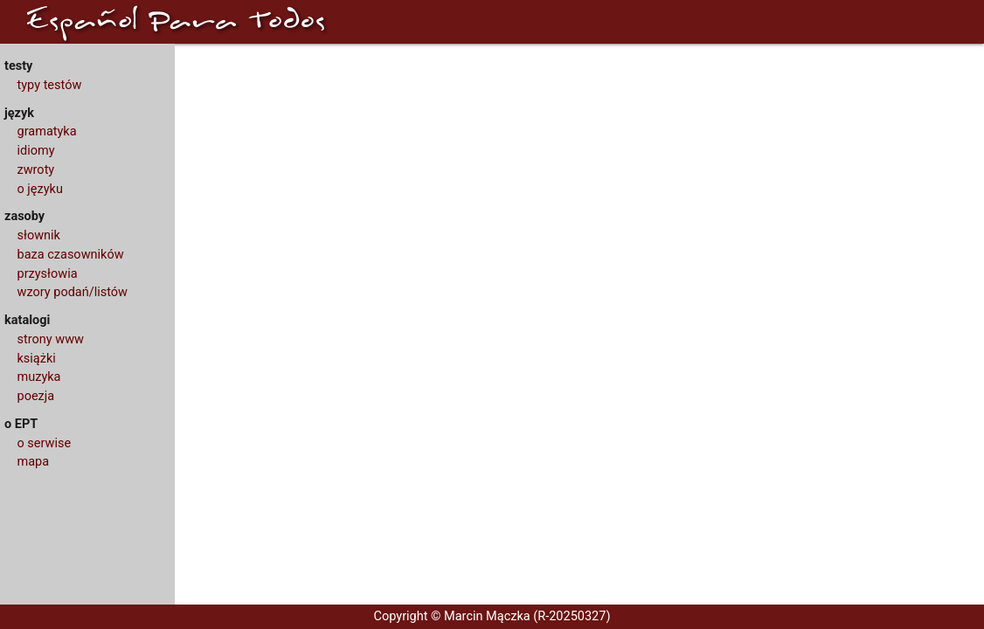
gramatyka (47, 131)
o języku (40, 189)
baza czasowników (70, 254)
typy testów (49, 85)
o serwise (44, 443)
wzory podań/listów (72, 292)
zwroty (36, 169)
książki (36, 358)
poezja (36, 396)
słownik (38, 235)
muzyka (39, 377)
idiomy (36, 150)
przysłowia (47, 273)
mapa (33, 461)
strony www (50, 339)
